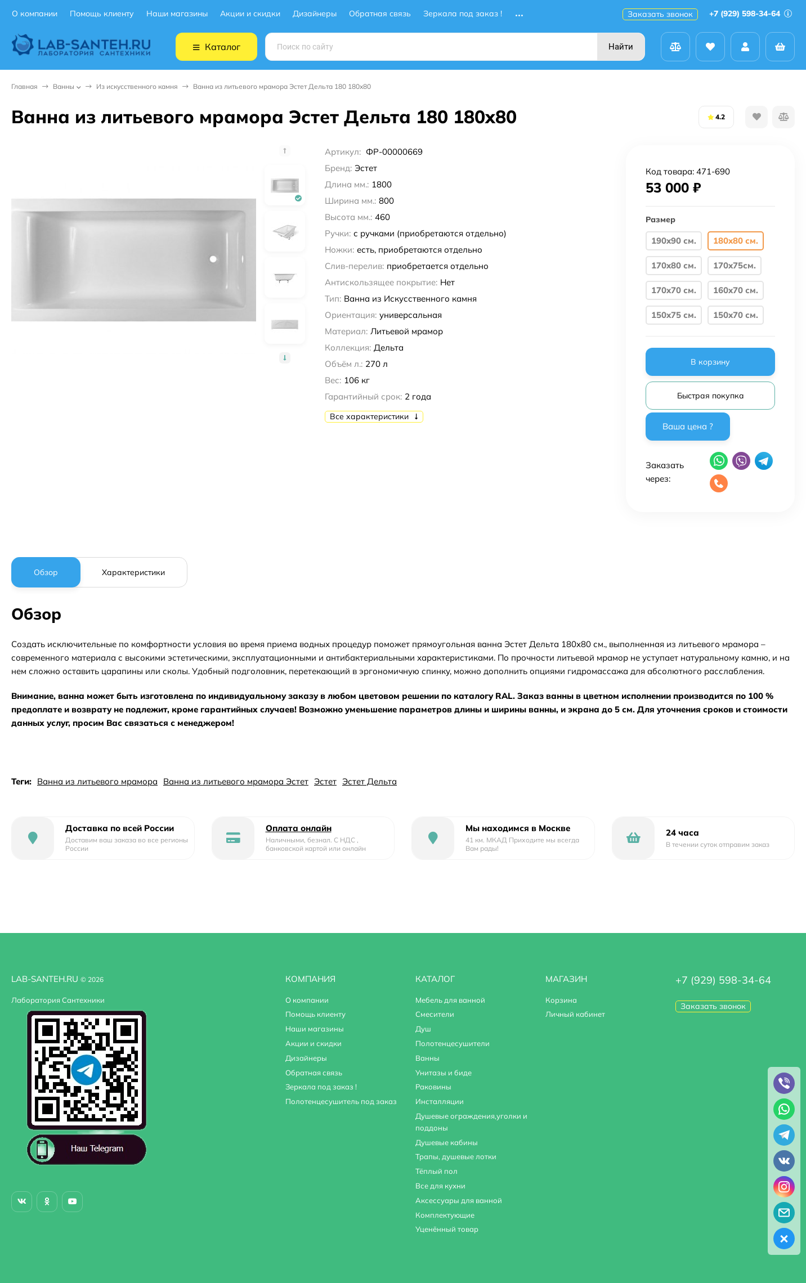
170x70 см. (673, 290)
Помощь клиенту (102, 14)
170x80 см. (673, 265)
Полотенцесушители (452, 1043)
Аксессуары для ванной (458, 1200)
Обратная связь (380, 14)
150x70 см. (735, 314)
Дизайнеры (315, 14)
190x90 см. (673, 240)
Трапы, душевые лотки (455, 1156)
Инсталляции (439, 1101)
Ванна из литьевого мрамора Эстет (235, 781)
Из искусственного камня (137, 86)
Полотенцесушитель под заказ (341, 1101)
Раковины (433, 1086)
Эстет (325, 781)
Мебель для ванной (450, 999)
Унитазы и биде (443, 1072)
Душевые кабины (446, 1142)
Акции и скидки (250, 14)
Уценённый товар (446, 1228)
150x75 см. (673, 314)
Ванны (63, 86)
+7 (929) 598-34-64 (750, 13)
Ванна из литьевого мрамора (97, 781)
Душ (423, 1028)
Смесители (434, 1014)
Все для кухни (440, 1185)
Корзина (561, 999)
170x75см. (734, 265)
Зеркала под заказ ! (462, 14)
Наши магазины (177, 14)
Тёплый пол (436, 1171)
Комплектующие (444, 1214)
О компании (34, 14)
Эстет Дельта (369, 781)
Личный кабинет (575, 1014)
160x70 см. (735, 290)
